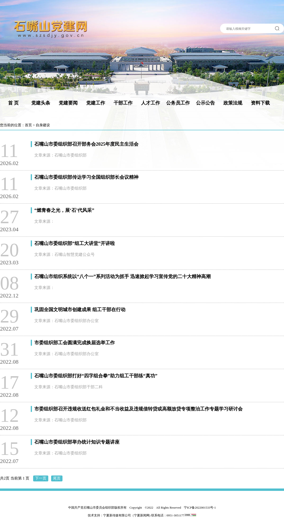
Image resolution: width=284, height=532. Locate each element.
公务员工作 (178, 102)
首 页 (13, 102)
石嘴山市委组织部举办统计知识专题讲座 (77, 442)
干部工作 (123, 102)
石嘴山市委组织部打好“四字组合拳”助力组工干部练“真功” (95, 375)
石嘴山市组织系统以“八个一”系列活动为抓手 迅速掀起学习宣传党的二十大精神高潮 (122, 276)
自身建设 (43, 125)
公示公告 (205, 102)
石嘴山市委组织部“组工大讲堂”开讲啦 (74, 243)
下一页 (40, 478)
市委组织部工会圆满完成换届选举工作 (74, 342)
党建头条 (40, 102)
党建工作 (95, 102)
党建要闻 (68, 102)
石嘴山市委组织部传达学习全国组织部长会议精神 (86, 177)
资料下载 (260, 102)
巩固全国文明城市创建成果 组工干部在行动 (79, 309)
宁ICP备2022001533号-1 (200, 507)
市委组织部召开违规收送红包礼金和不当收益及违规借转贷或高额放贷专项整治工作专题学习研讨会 (138, 408)
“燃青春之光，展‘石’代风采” (64, 210)
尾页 (57, 478)
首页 (28, 125)
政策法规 (232, 102)
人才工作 (150, 102)
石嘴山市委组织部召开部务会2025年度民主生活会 (86, 144)
